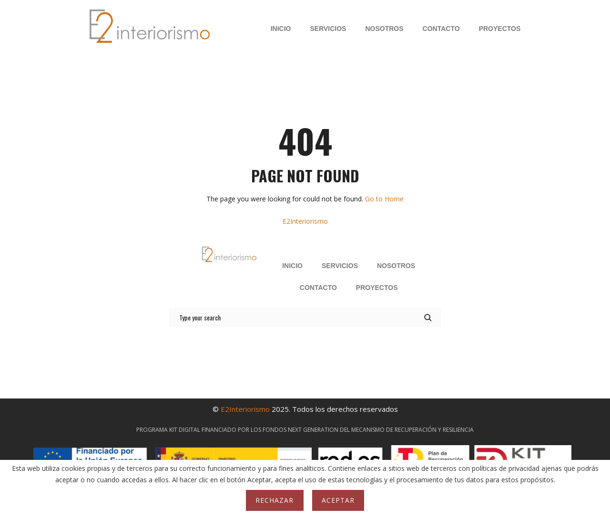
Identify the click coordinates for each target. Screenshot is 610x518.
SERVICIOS (328, 28)
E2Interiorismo (305, 221)
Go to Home (384, 198)
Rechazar (274, 500)
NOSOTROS (384, 28)
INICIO (281, 28)
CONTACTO (441, 28)
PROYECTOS (500, 28)
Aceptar (338, 500)
